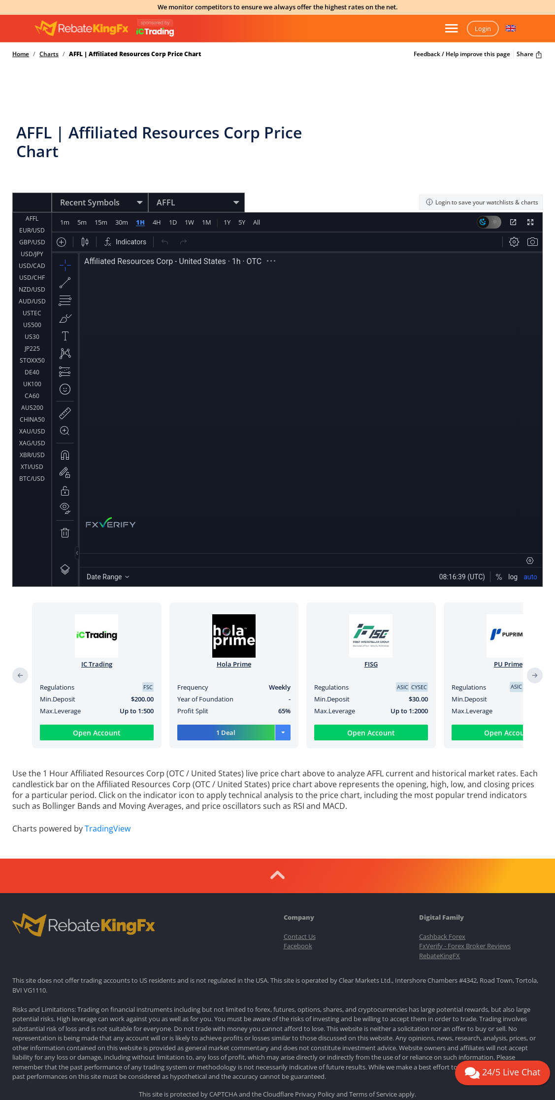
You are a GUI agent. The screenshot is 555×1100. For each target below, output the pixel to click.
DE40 (32, 341)
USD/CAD (32, 235)
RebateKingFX (439, 881)
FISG (371, 644)
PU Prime (508, 644)
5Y (241, 203)
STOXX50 (32, 329)
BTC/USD (32, 447)
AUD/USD (32, 270)
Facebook (298, 871)
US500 (32, 294)
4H (156, 203)
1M (206, 203)
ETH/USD (32, 459)
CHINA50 (32, 388)
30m (121, 203)
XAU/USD (32, 400)
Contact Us (300, 862)
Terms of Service (373, 1020)
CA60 (32, 365)
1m (64, 203)
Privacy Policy (315, 1020)
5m (82, 203)
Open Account (97, 713)
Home (20, 54)
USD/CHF (32, 246)
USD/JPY (32, 223)
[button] (511, 28)
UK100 (32, 353)
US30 (32, 305)
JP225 (32, 317)
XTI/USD (32, 436)
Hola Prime (234, 644)
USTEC (32, 282)
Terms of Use (291, 1037)
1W (189, 203)
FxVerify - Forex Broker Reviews (465, 871)
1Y (226, 203)
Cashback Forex (442, 862)
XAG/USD (32, 412)
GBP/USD (32, 211)
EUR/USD (32, 199)
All (256, 203)
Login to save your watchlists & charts (481, 183)
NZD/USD (32, 258)
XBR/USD (32, 424)
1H (140, 203)
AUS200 (32, 376)
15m (101, 203)
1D (172, 203)
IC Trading (96, 644)
